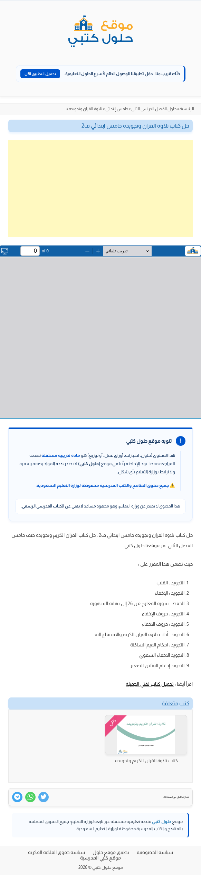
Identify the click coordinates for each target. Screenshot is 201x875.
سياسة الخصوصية (155, 852)
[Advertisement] (100, 188)
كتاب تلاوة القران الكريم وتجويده (146, 760)
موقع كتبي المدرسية (100, 858)
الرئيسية (187, 109)
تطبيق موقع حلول (111, 852)
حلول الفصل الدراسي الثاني (153, 109)
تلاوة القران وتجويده (85, 109)
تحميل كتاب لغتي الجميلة (150, 684)
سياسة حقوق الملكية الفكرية (56, 852)
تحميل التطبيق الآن (40, 74)
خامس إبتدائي (116, 109)
